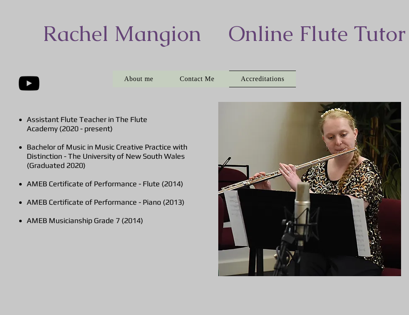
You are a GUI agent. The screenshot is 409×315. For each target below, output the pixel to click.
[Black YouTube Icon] (29, 83)
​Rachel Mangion (122, 33)
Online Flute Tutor (317, 33)
